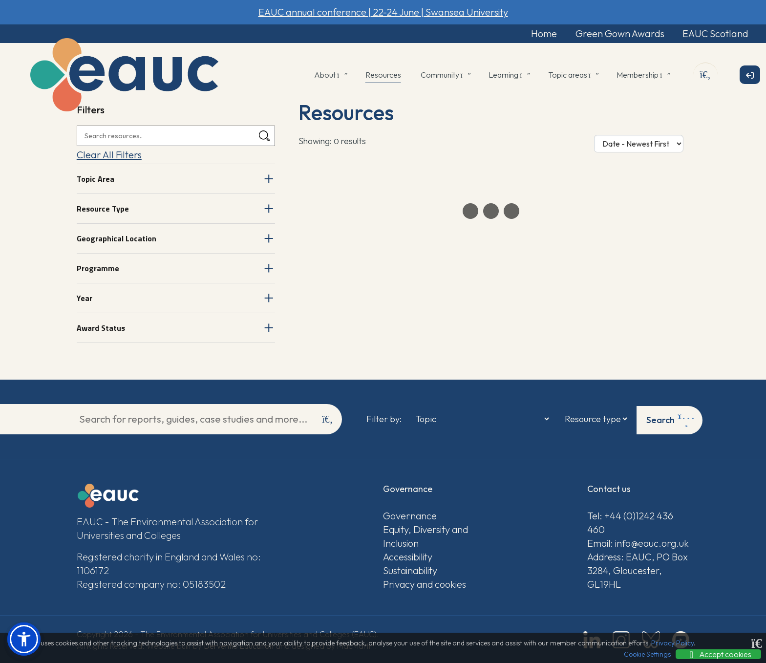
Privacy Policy (672, 643)
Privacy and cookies (424, 583)
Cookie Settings (647, 654)
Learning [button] (509, 76)
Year (84, 299)
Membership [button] (643, 76)
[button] (24, 639)
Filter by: (384, 419)
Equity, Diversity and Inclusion (425, 535)
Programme (98, 269)
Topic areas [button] (572, 76)
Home (532, 34)
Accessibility (407, 556)
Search (672, 419)
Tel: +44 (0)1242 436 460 (630, 522)
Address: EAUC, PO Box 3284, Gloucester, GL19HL (637, 569)
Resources (383, 76)
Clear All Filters (109, 156)
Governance (410, 515)
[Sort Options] (638, 144)
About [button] (330, 76)
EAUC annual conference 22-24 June (383, 12)
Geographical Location (116, 239)
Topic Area (95, 180)
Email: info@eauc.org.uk (638, 542)
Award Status (101, 329)
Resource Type (103, 209)
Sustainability (410, 569)
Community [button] (445, 76)
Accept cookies (718, 654)
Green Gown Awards (611, 34)
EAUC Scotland (711, 34)
